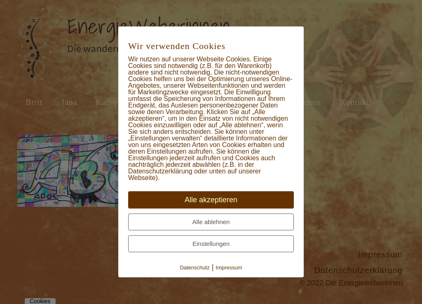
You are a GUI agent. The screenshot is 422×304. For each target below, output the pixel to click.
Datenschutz (194, 268)
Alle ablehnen (211, 222)
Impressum (229, 268)
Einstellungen (211, 244)
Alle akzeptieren (211, 200)
